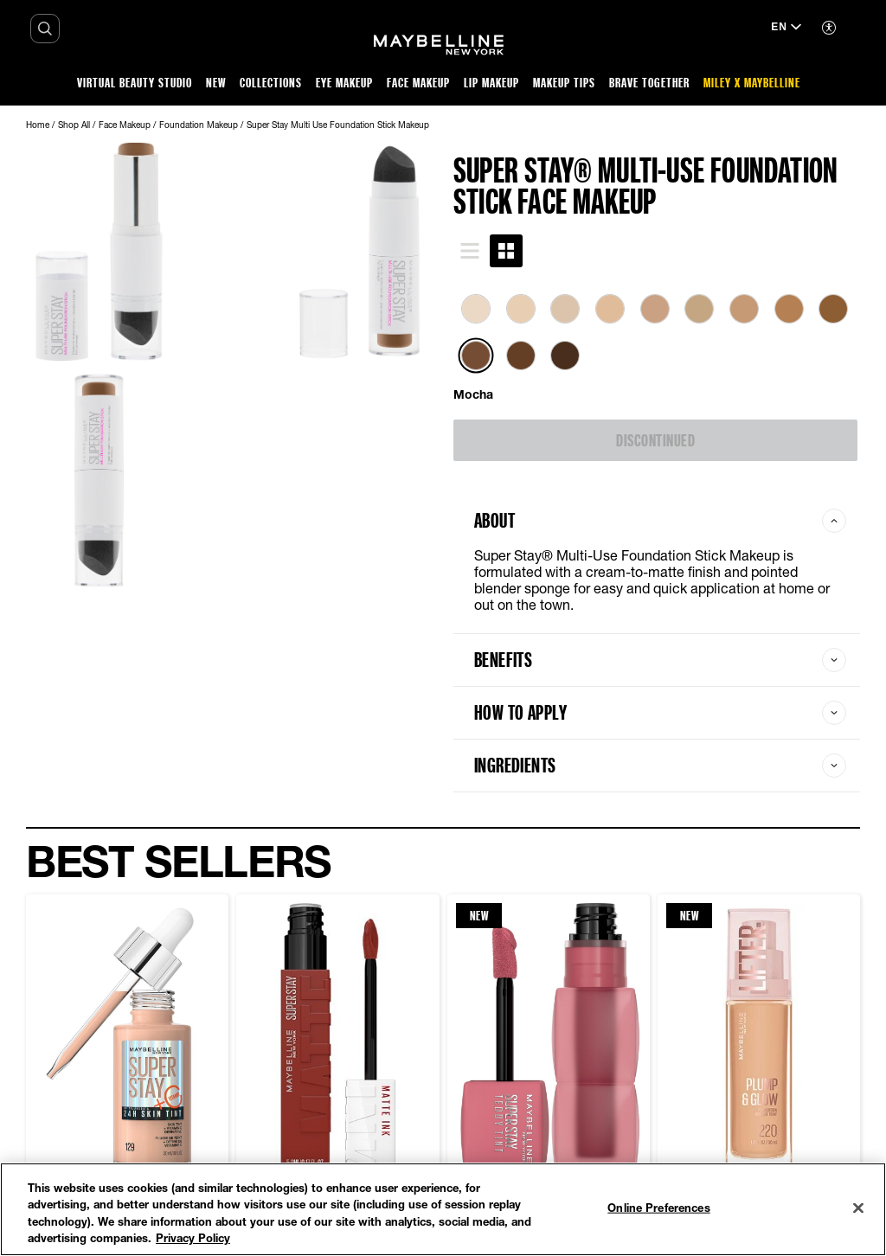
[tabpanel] (656, 348)
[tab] (469, 250)
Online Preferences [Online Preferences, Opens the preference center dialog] (658, 1207)
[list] (656, 341)
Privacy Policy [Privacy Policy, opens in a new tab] (193, 1238)
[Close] (858, 1208)
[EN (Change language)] (786, 28)
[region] (443, 1209)
